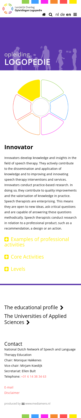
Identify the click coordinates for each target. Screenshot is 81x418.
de (62, 14)
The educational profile (34, 307)
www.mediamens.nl (37, 403)
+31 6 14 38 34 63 (33, 376)
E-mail (8, 387)
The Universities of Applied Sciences (35, 318)
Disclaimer (12, 393)
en (68, 14)
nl (57, 14)
